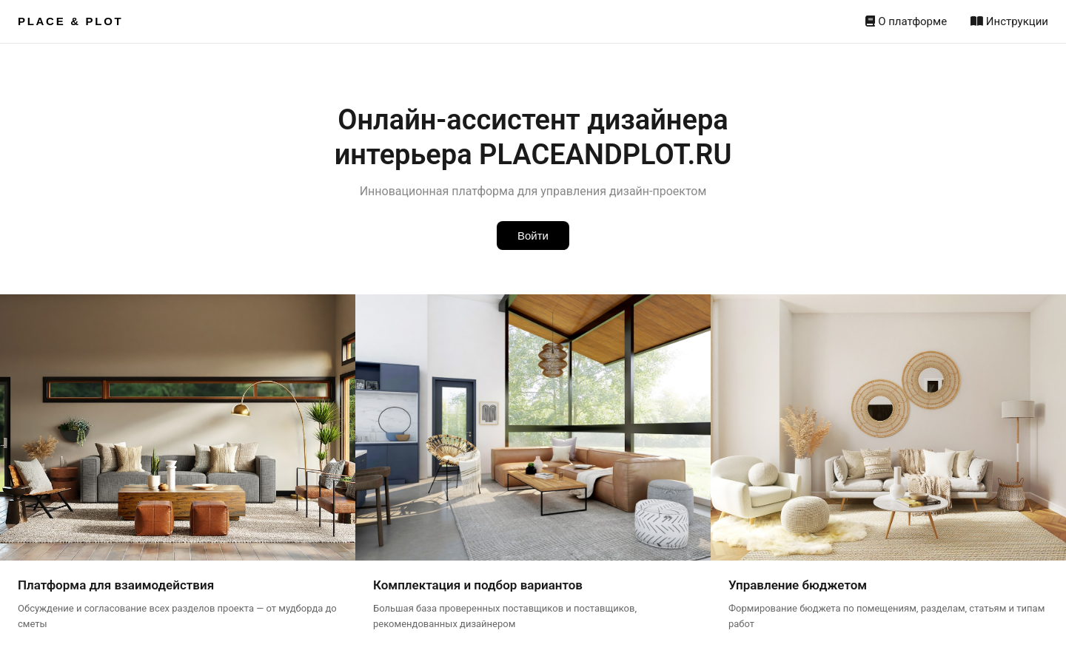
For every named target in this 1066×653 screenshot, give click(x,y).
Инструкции (1009, 21)
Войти (533, 235)
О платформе (906, 21)
